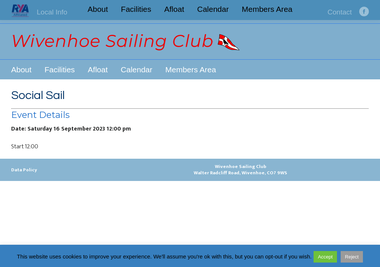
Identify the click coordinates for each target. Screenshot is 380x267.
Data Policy (24, 170)
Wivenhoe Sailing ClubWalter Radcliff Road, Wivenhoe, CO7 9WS (240, 169)
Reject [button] (352, 257)
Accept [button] (325, 257)
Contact (340, 12)
